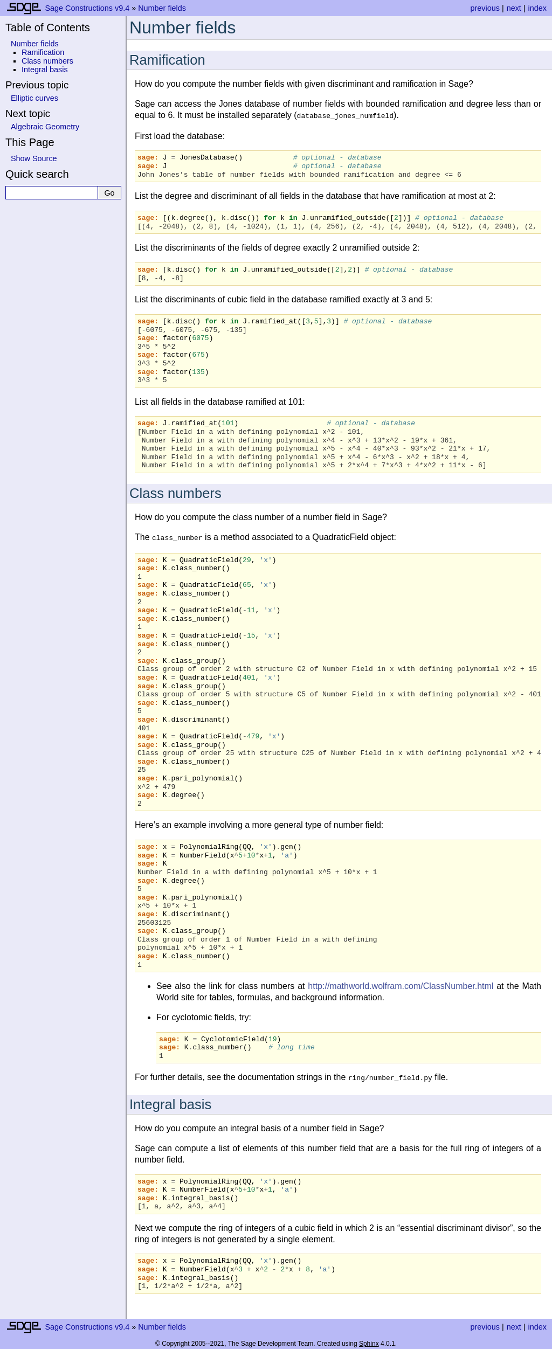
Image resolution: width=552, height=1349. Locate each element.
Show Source (34, 158)
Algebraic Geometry (45, 126)
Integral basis (45, 69)
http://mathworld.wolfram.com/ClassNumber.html (400, 983)
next (514, 8)
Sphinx (369, 1340)
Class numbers (47, 61)
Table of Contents (47, 27)
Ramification (43, 52)
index (537, 8)
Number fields (162, 8)
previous (484, 8)
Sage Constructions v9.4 (87, 8)
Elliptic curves (34, 98)
